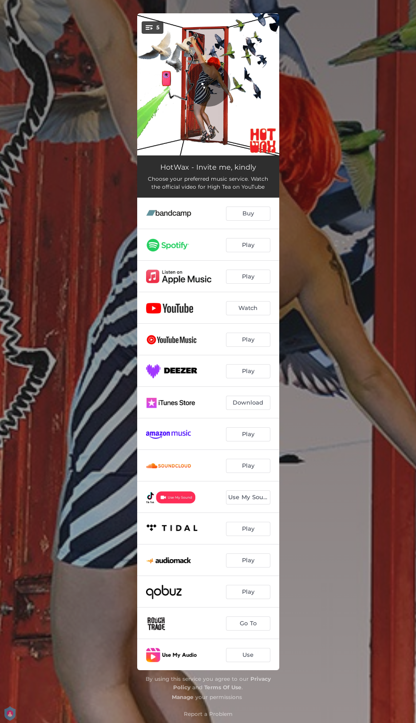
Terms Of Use (223, 687)
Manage (183, 697)
